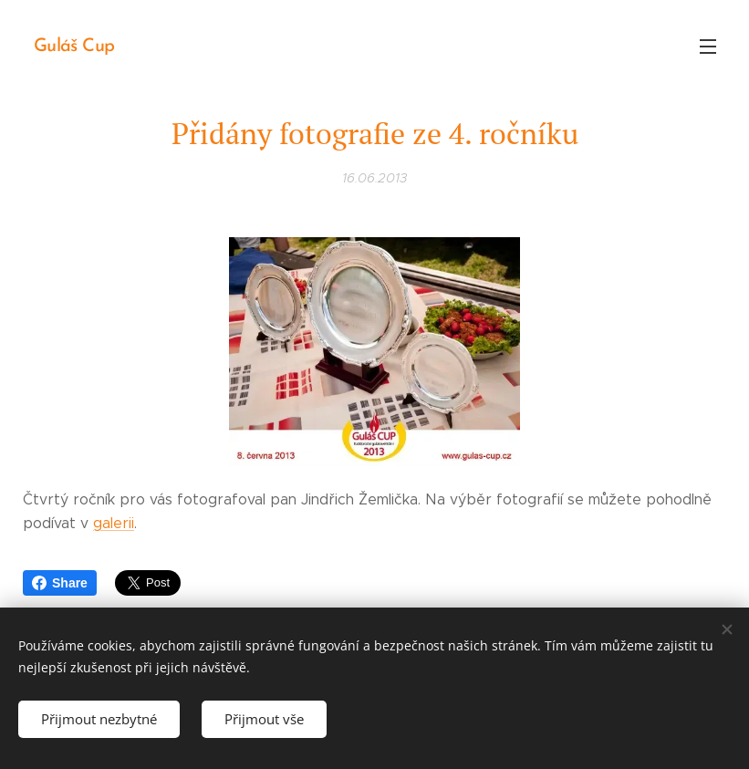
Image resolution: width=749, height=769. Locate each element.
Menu (708, 46)
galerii (113, 523)
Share (60, 583)
